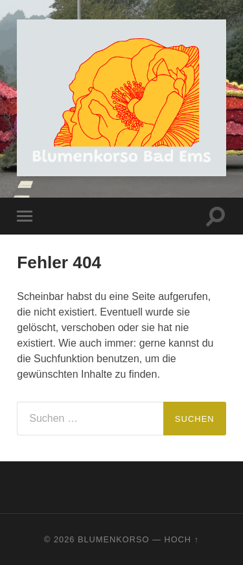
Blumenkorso (114, 539)
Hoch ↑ (181, 539)
